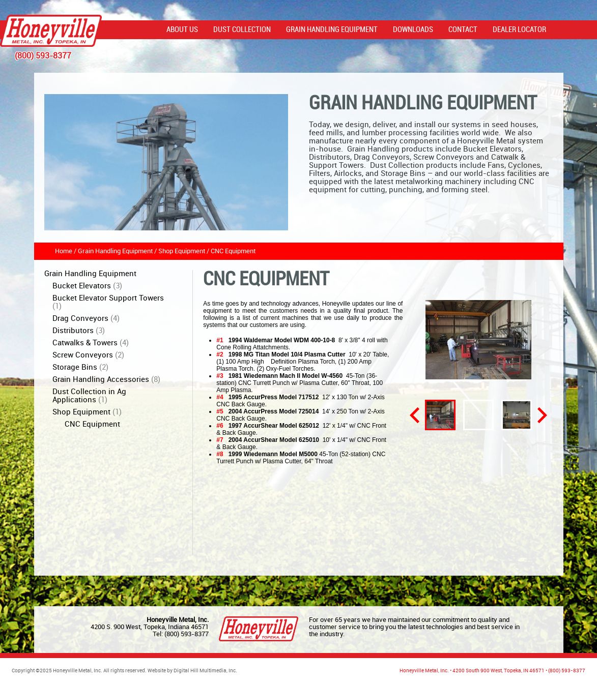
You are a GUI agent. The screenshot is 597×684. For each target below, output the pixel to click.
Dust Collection (242, 30)
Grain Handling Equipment (332, 30)
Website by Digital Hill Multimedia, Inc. (192, 671)
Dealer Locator (519, 30)
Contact (462, 30)
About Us (182, 30)
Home (63, 251)
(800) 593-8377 (186, 634)
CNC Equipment (233, 251)
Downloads (413, 30)
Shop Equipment (181, 251)
